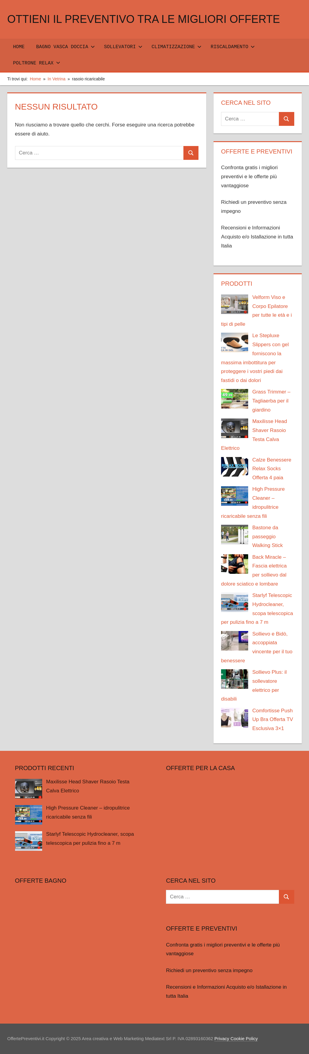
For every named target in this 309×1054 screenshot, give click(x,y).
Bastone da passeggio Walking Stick (267, 537)
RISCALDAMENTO (233, 47)
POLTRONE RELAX (36, 63)
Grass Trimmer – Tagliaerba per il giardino (271, 401)
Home (18, 47)
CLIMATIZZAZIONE (176, 47)
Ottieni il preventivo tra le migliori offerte (143, 19)
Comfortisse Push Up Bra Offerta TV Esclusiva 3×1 (272, 720)
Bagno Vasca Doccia (65, 47)
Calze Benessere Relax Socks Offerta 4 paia (271, 469)
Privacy (221, 1038)
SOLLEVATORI (123, 47)
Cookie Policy (243, 1038)
